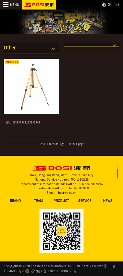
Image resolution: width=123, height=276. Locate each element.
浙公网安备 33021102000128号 (54, 271)
